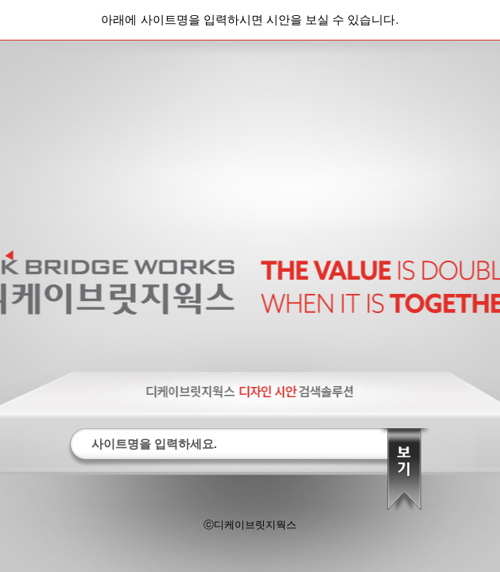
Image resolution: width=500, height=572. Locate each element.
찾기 (404, 474)
